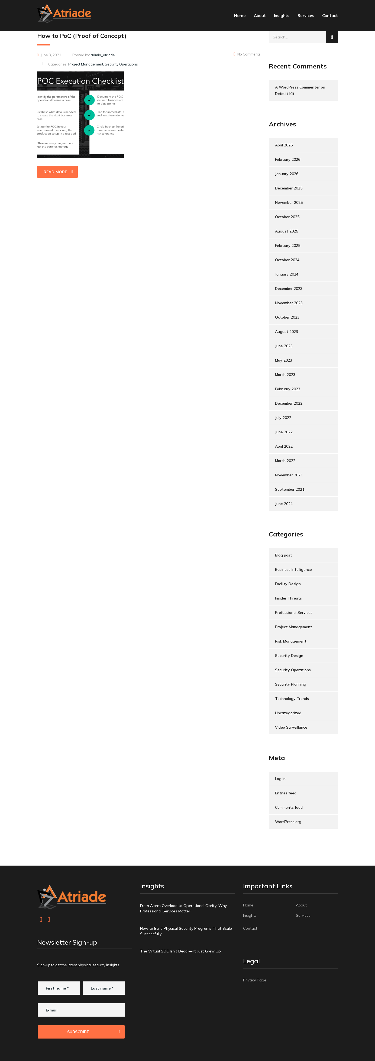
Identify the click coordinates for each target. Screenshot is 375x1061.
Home (239, 15)
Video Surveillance (291, 727)
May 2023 (283, 360)
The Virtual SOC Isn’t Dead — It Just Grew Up (180, 951)
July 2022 (283, 417)
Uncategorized (288, 712)
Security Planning (290, 684)
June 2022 (284, 432)
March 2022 (285, 460)
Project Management (293, 626)
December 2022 (288, 403)
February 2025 (287, 245)
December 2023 (288, 288)
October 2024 (287, 259)
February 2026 (287, 159)
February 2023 (287, 389)
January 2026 (286, 173)
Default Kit (285, 93)
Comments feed (289, 807)
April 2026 (284, 145)
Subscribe (93, 1031)
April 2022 (284, 446)
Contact (330, 15)
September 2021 (289, 489)
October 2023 (287, 317)
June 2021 (284, 503)
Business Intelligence (293, 569)
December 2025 (288, 188)
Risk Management (290, 641)
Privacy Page (254, 980)
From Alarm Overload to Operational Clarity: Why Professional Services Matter (183, 908)
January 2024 (286, 274)
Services (306, 15)
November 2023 (289, 302)
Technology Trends (292, 698)
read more (58, 171)
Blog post (283, 555)
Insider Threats (288, 598)
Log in (280, 778)
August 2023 (286, 331)
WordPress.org (288, 821)
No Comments (247, 54)
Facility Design (288, 583)
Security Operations (293, 669)
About (260, 15)
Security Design (289, 655)
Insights (281, 15)
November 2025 (289, 202)
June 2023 (284, 345)
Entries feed (285, 793)
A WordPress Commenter (297, 87)
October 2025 (287, 216)
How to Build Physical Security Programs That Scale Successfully (186, 931)
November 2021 (289, 475)
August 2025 (286, 231)
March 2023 (285, 374)
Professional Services (293, 612)
